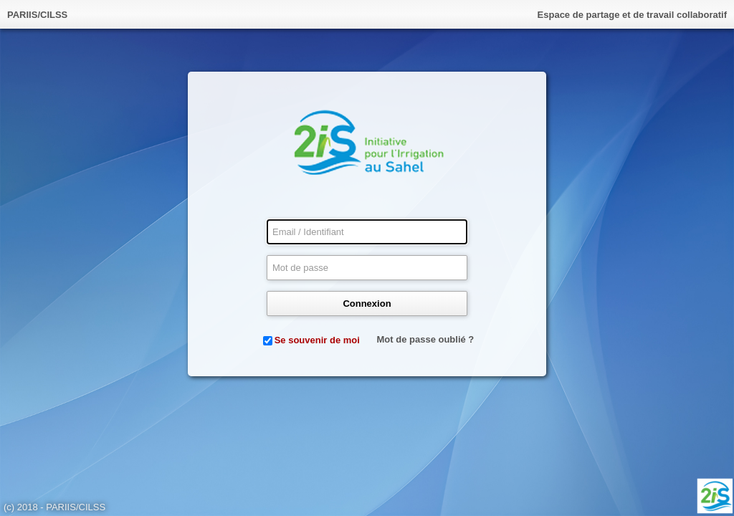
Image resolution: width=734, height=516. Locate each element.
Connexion (367, 303)
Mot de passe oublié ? (426, 339)
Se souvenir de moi (317, 340)
